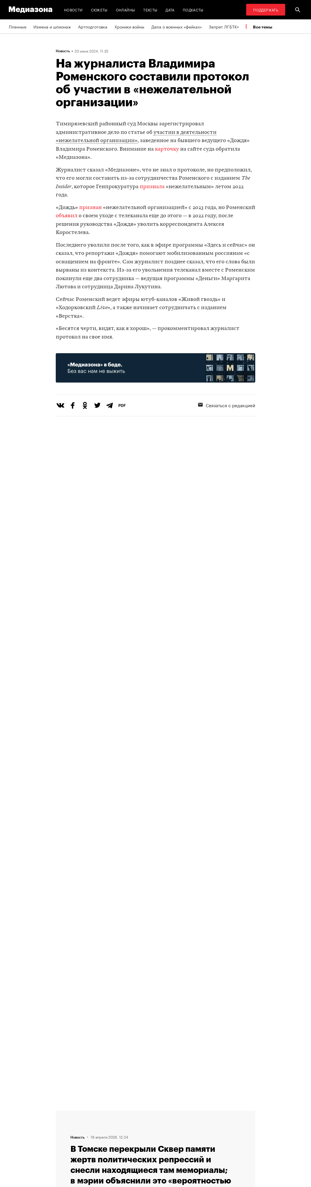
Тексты (150, 9)
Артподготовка (92, 26)
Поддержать (265, 9)
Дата (169, 9)
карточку (167, 149)
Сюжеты (99, 9)
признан (90, 207)
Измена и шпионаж (52, 26)
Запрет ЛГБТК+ (224, 26)
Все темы (262, 26)
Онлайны (125, 9)
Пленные (17, 26)
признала (152, 186)
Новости (73, 9)
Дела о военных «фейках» (176, 26)
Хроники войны (129, 26)
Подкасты (193, 9)
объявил (66, 215)
